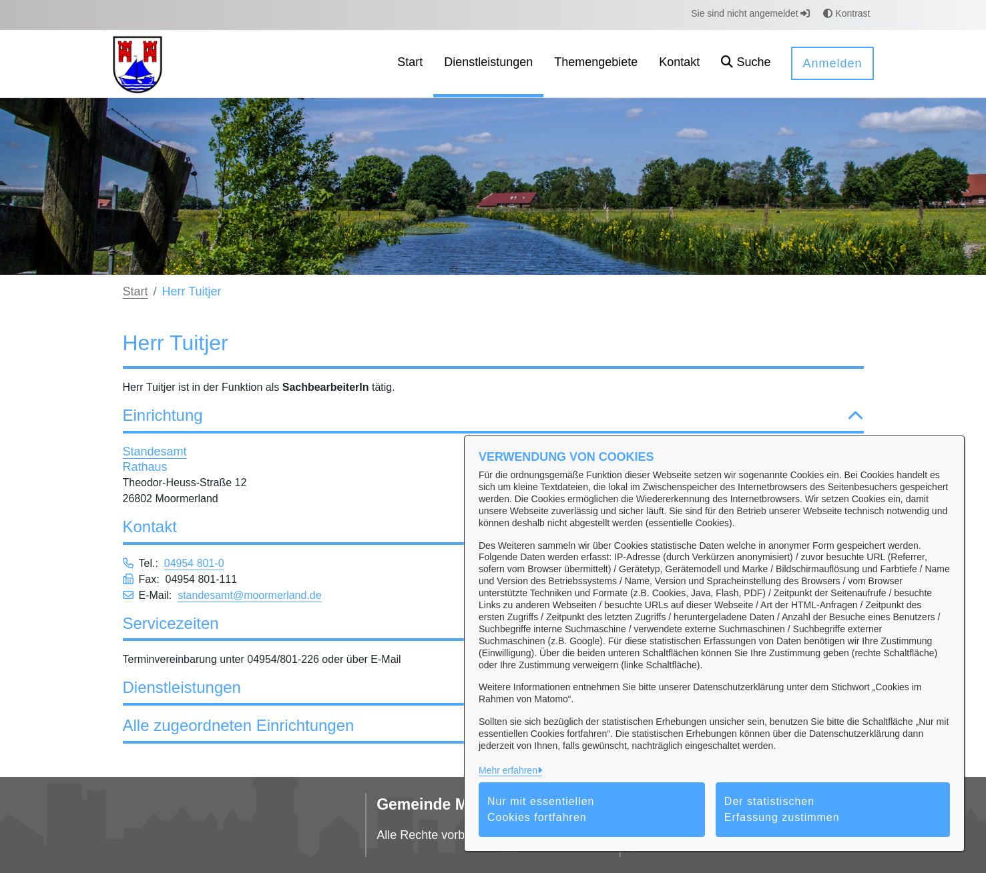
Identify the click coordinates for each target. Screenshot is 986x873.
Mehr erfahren (508, 770)
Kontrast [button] (846, 13)
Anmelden (832, 63)
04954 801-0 (194, 563)
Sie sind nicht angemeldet (750, 13)
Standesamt (155, 451)
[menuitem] (410, 63)
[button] (745, 63)
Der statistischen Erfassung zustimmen (782, 809)
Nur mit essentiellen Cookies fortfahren (541, 809)
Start (135, 291)
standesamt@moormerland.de (249, 595)
